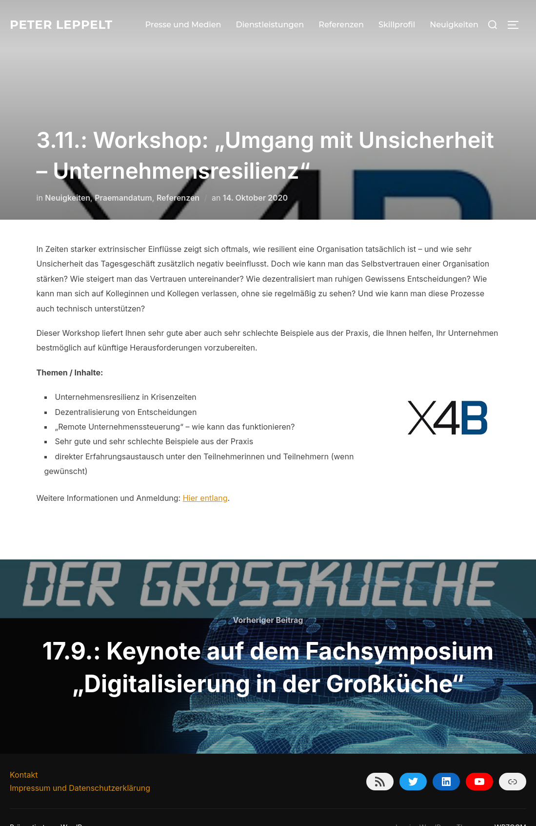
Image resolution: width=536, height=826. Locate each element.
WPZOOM (510, 808)
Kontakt (24, 755)
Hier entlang (205, 478)
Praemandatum (123, 178)
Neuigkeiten (454, 24)
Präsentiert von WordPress (53, 808)
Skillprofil (396, 24)
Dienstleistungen (270, 24)
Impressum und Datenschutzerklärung (80, 768)
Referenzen (341, 24)
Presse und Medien (183, 24)
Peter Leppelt (65, 24)
